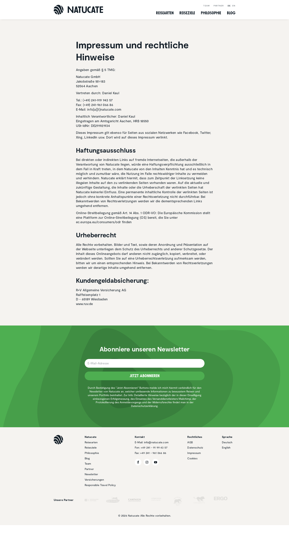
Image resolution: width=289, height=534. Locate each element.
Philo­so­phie (211, 13)
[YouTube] (155, 462)
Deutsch (227, 442)
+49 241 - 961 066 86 (153, 453)
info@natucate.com (156, 442)
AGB (190, 442)
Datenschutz (195, 447)
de (229, 5)
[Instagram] (146, 462)
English (226, 447)
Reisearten (91, 442)
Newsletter (91, 474)
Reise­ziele (187, 13)
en (233, 5)
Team (206, 5)
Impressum (194, 453)
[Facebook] (138, 462)
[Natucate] (78, 10)
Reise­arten (165, 13)
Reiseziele (91, 447)
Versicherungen (94, 479)
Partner (219, 5)
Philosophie (92, 453)
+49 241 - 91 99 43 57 (154, 447)
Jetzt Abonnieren (144, 375)
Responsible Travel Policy (100, 485)
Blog (231, 13)
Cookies (192, 458)
